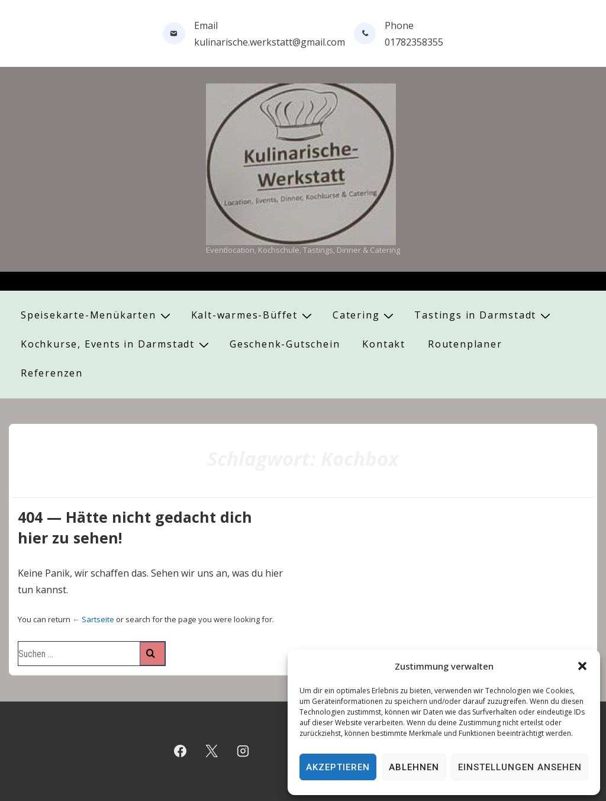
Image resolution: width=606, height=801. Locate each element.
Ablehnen (414, 767)
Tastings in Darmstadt (483, 315)
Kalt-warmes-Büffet (253, 315)
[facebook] (180, 751)
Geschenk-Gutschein (285, 343)
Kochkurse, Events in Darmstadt (116, 344)
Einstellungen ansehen (520, 767)
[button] (582, 666)
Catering (365, 315)
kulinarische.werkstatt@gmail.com (269, 42)
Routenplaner (465, 343)
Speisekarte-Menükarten (97, 315)
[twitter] (212, 751)
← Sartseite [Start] (93, 619)
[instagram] (243, 751)
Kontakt (383, 343)
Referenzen (52, 372)
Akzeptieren (338, 767)
